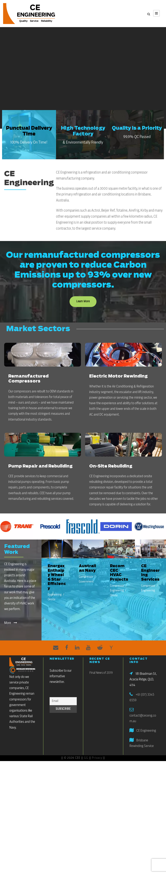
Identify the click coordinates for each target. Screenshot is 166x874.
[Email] (63, 701)
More (10, 623)
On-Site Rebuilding (110, 466)
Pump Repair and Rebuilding (40, 466)
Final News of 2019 (101, 672)
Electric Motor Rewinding (118, 376)
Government (86, 581)
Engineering (55, 594)
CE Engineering (146, 730)
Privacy (97, 758)
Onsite (51, 599)
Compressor (86, 576)
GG (86, 758)
